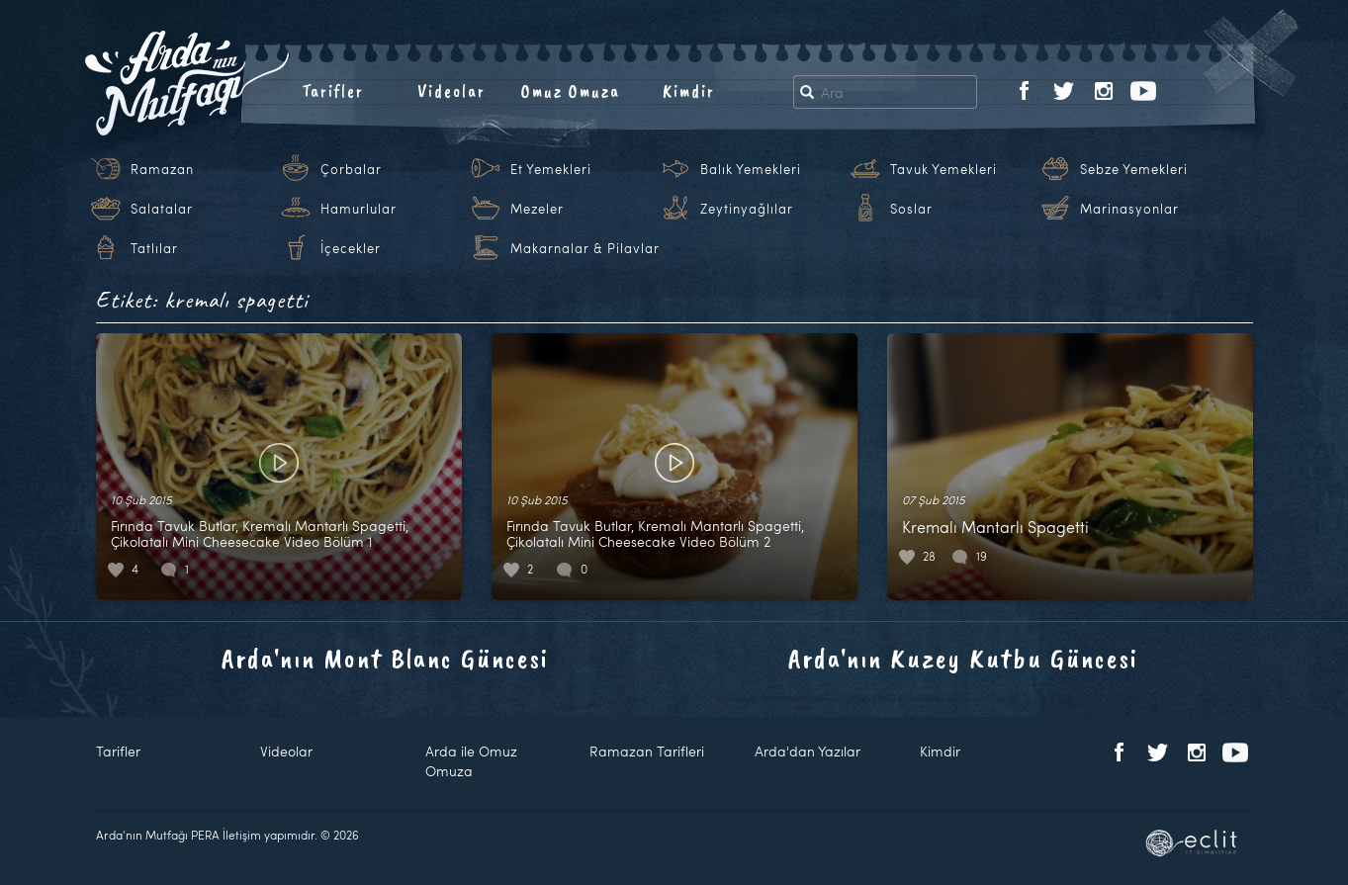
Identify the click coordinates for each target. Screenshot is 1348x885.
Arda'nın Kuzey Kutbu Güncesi (963, 658)
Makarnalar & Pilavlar (585, 248)
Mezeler (537, 209)
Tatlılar (154, 248)
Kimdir (689, 91)
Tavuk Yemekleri (943, 169)
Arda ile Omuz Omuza (471, 761)
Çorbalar (351, 169)
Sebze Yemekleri (1134, 169)
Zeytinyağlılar (746, 209)
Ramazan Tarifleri (646, 751)
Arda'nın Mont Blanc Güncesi (385, 658)
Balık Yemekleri (750, 169)
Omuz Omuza (570, 91)
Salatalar (162, 209)
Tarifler (333, 91)
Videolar (451, 91)
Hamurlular (358, 209)
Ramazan (162, 169)
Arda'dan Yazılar (807, 751)
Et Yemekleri (550, 169)
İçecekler (350, 248)
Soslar (911, 209)
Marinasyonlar (1129, 209)
